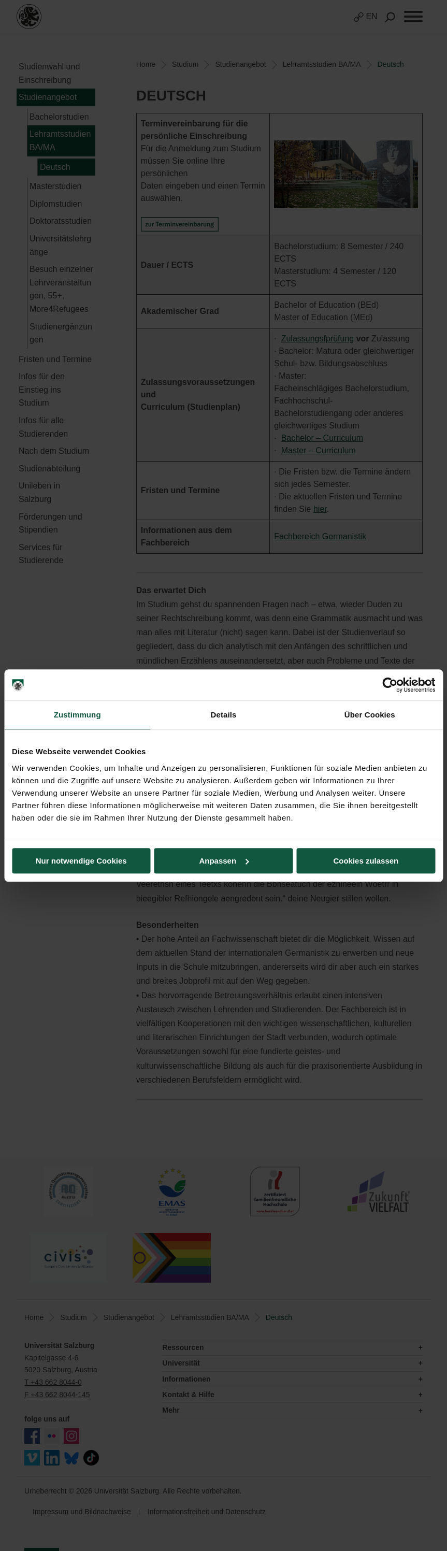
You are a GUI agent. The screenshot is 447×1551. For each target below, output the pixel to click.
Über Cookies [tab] (369, 714)
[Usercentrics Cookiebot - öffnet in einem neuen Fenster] (389, 685)
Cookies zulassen (365, 860)
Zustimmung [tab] (77, 714)
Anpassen (224, 860)
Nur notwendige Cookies (81, 860)
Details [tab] (224, 714)
